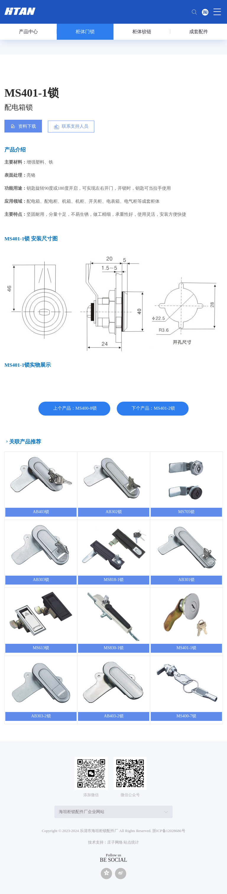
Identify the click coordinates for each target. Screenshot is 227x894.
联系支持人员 (75, 126)
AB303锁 (41, 579)
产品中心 (28, 31)
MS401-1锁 (186, 648)
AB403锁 (41, 512)
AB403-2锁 (113, 716)
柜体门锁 (85, 31)
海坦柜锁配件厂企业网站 (81, 812)
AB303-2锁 (41, 716)
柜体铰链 (141, 31)
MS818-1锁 (114, 579)
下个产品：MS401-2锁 (153, 408)
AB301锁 (186, 579)
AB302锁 (113, 512)
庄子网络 (115, 842)
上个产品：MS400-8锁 (75, 408)
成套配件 (198, 31)
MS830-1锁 (114, 648)
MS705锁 (186, 512)
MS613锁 (41, 648)
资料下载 (27, 126)
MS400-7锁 (186, 716)
